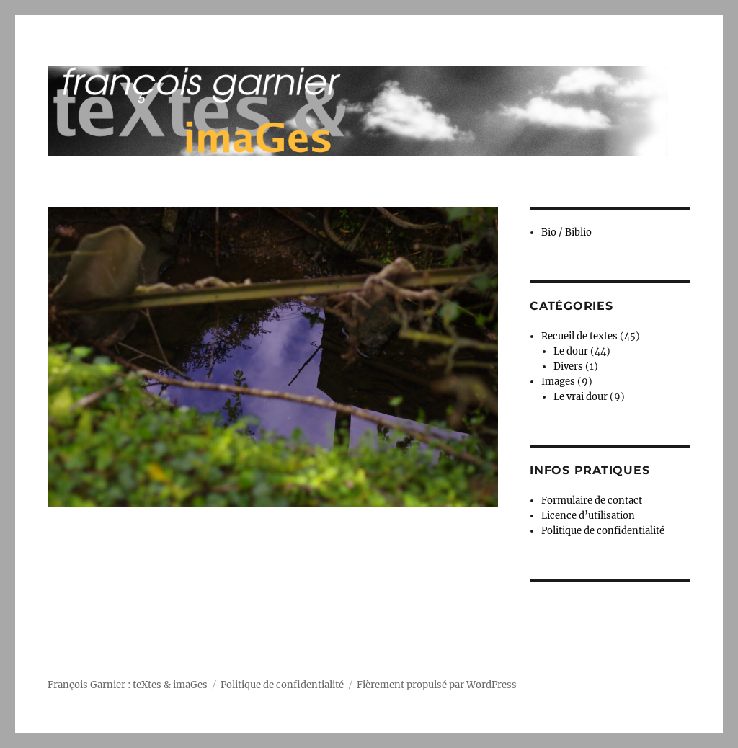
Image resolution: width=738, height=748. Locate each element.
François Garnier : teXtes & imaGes (128, 685)
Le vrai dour (581, 397)
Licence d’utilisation (588, 515)
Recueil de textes (579, 336)
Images (558, 381)
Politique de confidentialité (602, 531)
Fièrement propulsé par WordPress (437, 685)
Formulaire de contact (591, 500)
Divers (568, 366)
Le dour (571, 351)
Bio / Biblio (566, 232)
